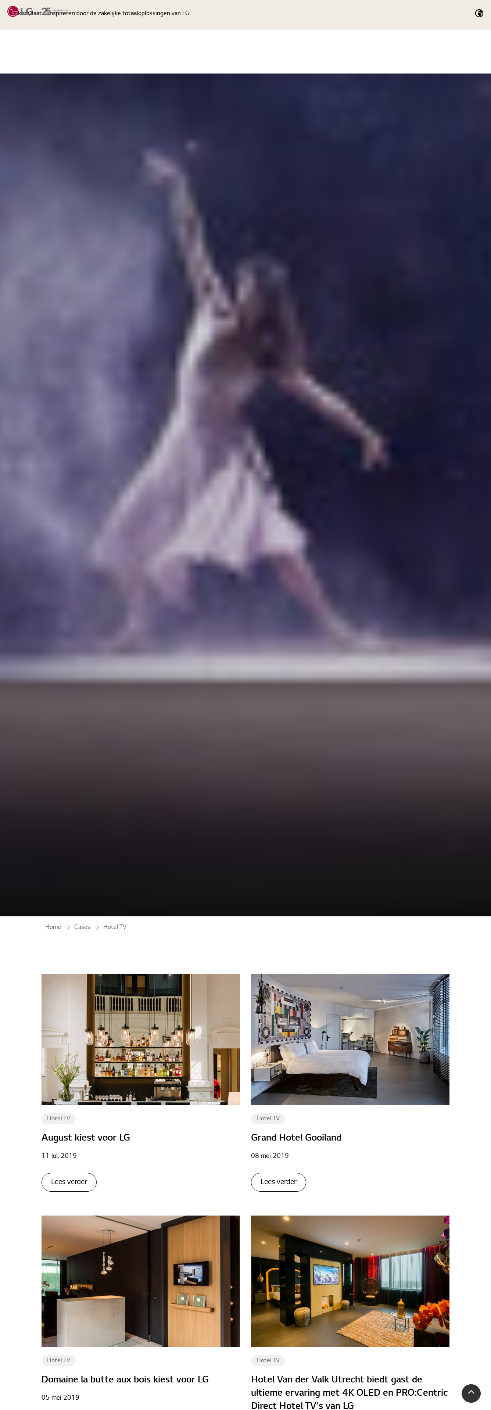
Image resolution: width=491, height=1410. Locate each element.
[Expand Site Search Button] (425, 15)
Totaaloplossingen (370, 51)
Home (259, 51)
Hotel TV (58, 1119)
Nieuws (469, 51)
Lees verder (69, 1182)
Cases (428, 51)
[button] (471, 1393)
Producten (305, 51)
